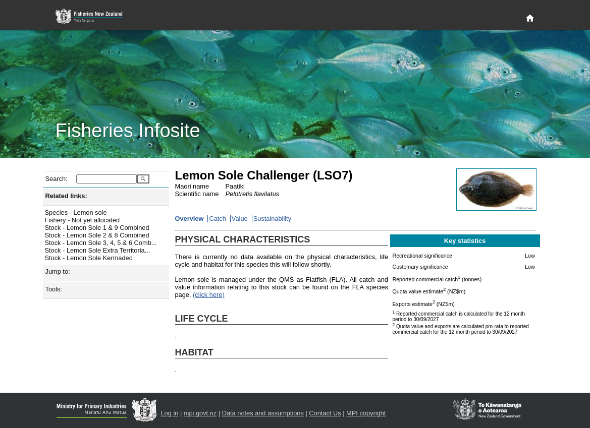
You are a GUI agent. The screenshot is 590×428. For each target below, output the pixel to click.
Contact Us (325, 413)
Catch (217, 218)
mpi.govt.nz (200, 413)
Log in (170, 413)
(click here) (209, 294)
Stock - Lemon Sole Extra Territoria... (97, 250)
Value (240, 218)
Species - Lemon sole (76, 212)
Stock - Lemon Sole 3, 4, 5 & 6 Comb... (101, 243)
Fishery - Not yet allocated (82, 220)
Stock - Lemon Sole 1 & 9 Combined (97, 227)
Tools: (53, 289)
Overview (189, 218)
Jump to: (57, 271)
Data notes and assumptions (263, 413)
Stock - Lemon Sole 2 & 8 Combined (97, 235)
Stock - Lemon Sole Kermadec (89, 258)
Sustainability (272, 218)
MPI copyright (366, 413)
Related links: (66, 196)
